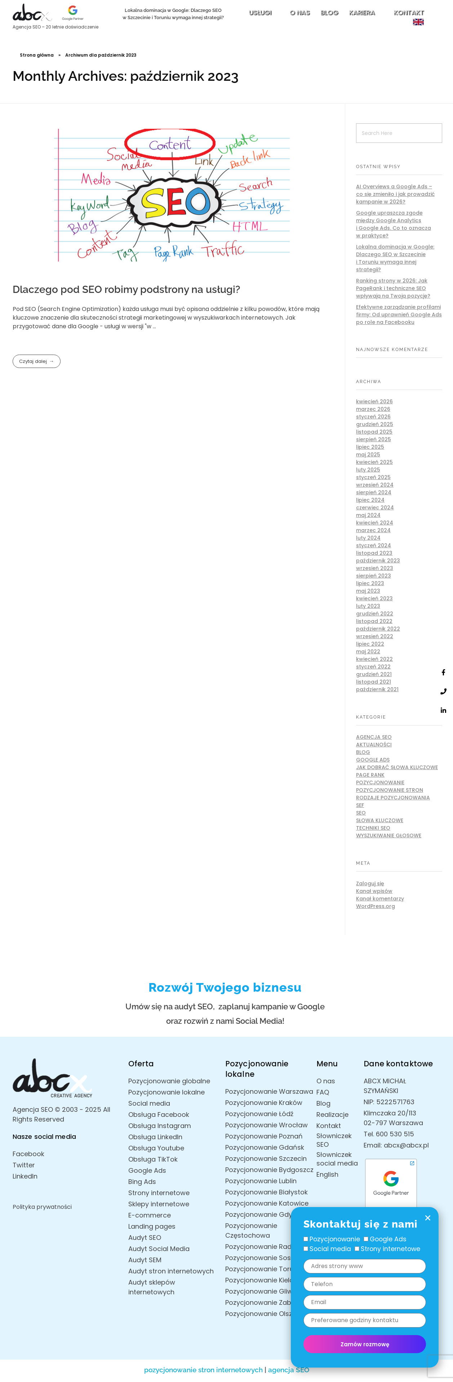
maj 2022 (368, 651)
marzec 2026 (373, 409)
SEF (360, 805)
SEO (361, 812)
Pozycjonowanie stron (389, 790)
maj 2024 (368, 515)
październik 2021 (377, 689)
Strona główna (37, 55)
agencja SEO (288, 1370)
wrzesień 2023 (374, 568)
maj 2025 (368, 454)
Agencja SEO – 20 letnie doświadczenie (55, 27)
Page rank (370, 774)
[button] (427, 1217)
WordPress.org (375, 906)
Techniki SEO (373, 828)
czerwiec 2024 (375, 507)
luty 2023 (368, 606)
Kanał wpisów (374, 891)
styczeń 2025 (373, 477)
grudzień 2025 (374, 424)
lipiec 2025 (370, 447)
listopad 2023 (374, 553)
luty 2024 (368, 537)
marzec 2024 (373, 530)
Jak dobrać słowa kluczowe (397, 767)
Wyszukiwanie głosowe (388, 835)
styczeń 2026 (373, 416)
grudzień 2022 (374, 613)
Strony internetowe (390, 1249)
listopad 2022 (374, 621)
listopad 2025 (374, 431)
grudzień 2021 (374, 674)
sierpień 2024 (373, 492)
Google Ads (373, 759)
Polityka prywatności (42, 1207)
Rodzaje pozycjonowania (393, 797)
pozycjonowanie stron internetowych (203, 1370)
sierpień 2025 (373, 439)
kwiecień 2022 (374, 659)
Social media (330, 1249)
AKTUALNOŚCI (374, 744)
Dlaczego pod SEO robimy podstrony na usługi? (126, 289)
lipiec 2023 (370, 583)
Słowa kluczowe (379, 820)
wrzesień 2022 (374, 636)
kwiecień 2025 (374, 462)
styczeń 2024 (373, 545)
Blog (363, 752)
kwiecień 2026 (374, 401)
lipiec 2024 (370, 500)
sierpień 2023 (373, 575)
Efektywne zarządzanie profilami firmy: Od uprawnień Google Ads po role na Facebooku (399, 314)
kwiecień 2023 (374, 598)
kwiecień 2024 (374, 522)
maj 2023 (368, 591)
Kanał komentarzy (380, 898)
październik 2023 (378, 560)
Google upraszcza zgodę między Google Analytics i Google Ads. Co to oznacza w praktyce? (393, 224)
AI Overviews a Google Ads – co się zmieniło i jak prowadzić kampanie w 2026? (395, 194)
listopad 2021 (373, 681)
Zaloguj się (370, 883)
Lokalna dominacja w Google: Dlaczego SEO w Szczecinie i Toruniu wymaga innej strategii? (395, 258)
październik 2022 (378, 628)
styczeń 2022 (373, 666)
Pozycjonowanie (380, 782)
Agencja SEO (374, 737)
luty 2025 (368, 469)
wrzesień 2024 (375, 484)
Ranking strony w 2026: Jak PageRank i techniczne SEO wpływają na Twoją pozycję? (393, 288)
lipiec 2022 (370, 644)
